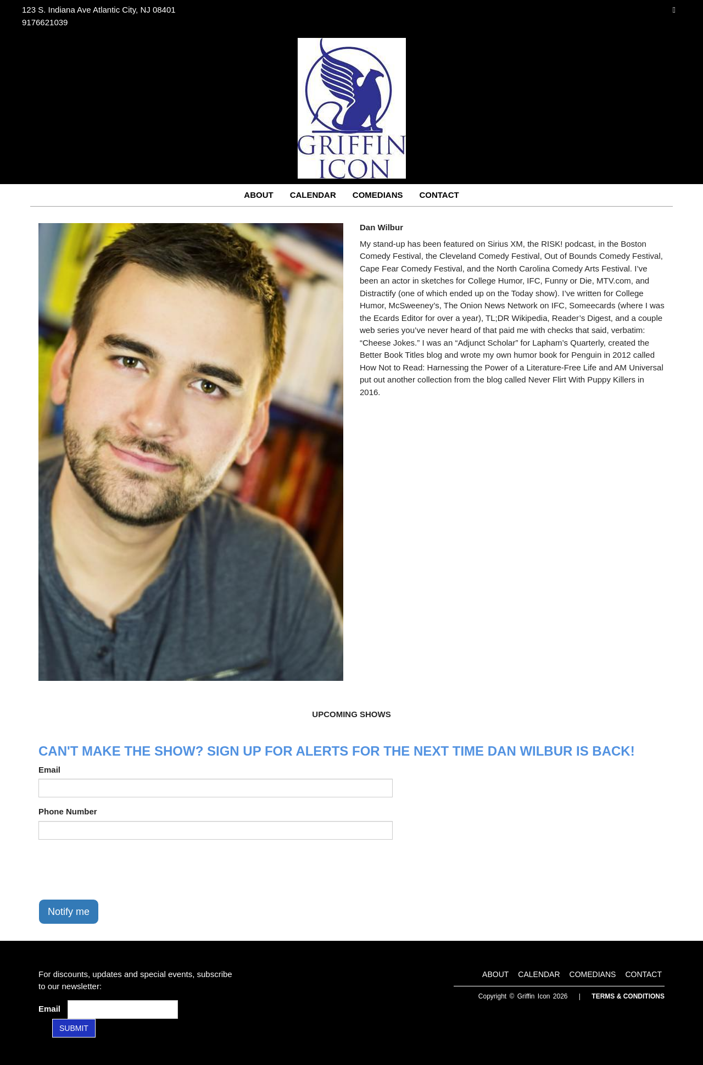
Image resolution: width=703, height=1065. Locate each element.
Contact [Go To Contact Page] (439, 194)
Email (49, 769)
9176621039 (45, 22)
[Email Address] (123, 1009)
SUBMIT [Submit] (73, 1028)
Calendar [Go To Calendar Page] (313, 194)
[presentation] (121, 869)
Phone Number (67, 811)
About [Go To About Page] (258, 194)
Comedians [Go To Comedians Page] (378, 194)
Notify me (69, 911)
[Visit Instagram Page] (674, 9)
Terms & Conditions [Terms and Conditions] (628, 996)
